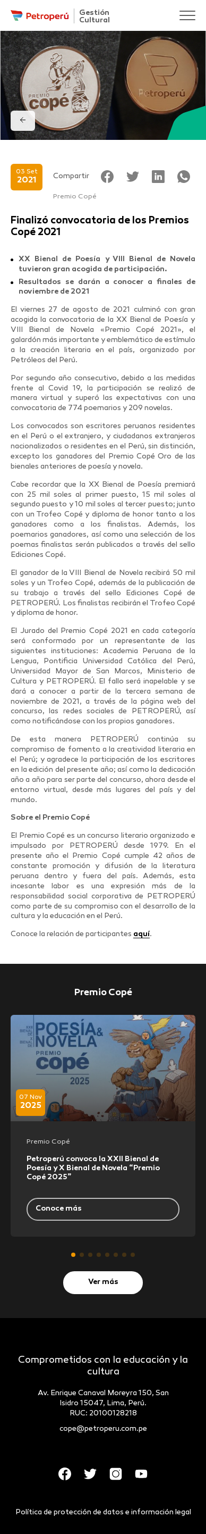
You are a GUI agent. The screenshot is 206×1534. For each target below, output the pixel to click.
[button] (73, 1255)
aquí (141, 934)
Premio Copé (75, 197)
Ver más (103, 1282)
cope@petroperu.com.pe (103, 1428)
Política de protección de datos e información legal (103, 1512)
